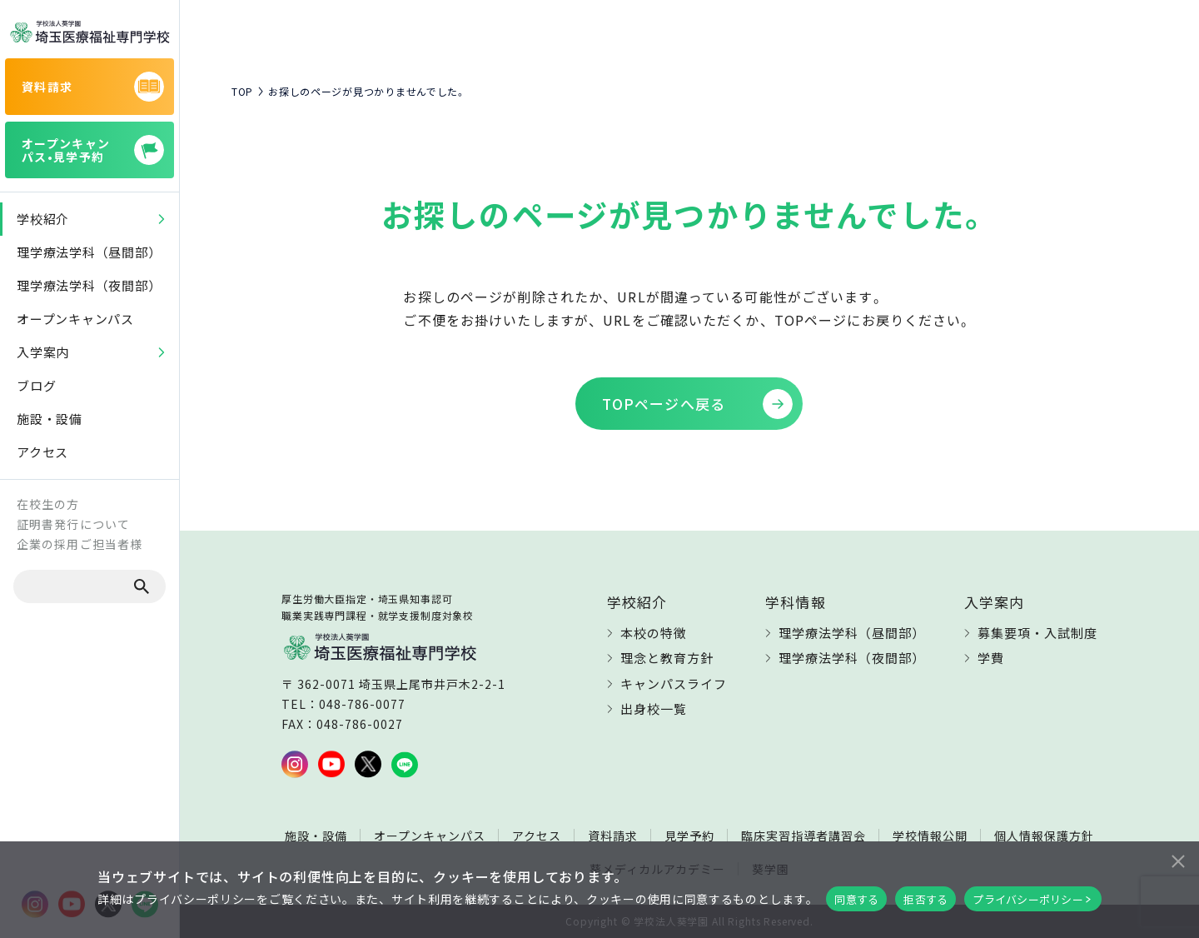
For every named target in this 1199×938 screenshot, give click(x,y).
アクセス (536, 835)
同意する (856, 899)
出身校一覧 (653, 708)
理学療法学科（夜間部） (852, 657)
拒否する (925, 899)
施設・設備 (316, 835)
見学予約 (689, 835)
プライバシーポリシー (1028, 899)
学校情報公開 (930, 835)
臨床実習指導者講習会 (803, 835)
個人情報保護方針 (1044, 835)
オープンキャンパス (429, 835)
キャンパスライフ (673, 683)
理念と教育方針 (667, 657)
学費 (991, 657)
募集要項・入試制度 (1037, 632)
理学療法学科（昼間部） (852, 632)
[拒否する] (1177, 859)
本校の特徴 (653, 632)
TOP (242, 92)
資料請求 (613, 835)
